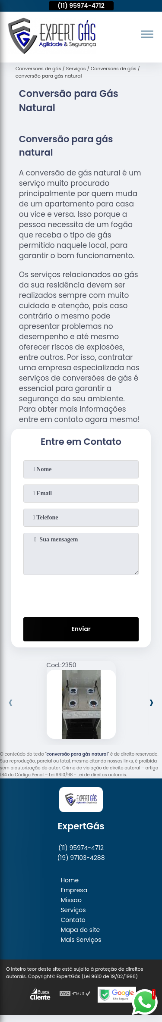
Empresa (73, 890)
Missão (71, 900)
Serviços (73, 910)
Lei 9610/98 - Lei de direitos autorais (87, 775)
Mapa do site (80, 929)
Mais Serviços (80, 939)
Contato (72, 920)
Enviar (80, 629)
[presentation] (81, 594)
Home (69, 880)
